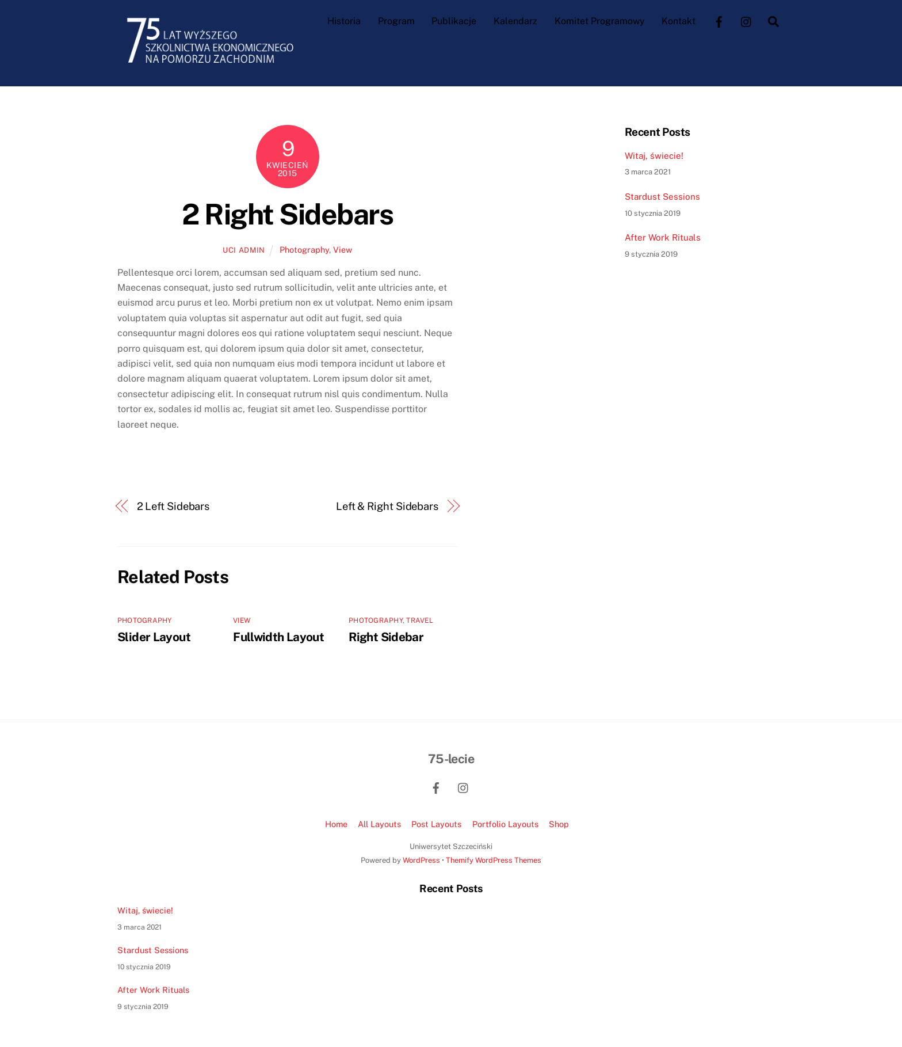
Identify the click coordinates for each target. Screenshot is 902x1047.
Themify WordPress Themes (493, 859)
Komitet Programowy (600, 21)
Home (336, 823)
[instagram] (746, 20)
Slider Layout (153, 636)
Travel (419, 620)
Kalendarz (515, 21)
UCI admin (244, 250)
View (342, 249)
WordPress (421, 859)
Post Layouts (436, 823)
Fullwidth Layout (278, 636)
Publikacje (453, 21)
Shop (559, 823)
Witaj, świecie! (654, 155)
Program (396, 21)
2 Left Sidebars (173, 506)
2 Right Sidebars (287, 213)
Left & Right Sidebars (387, 506)
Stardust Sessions (662, 196)
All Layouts (379, 823)
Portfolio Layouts (505, 823)
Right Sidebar (386, 636)
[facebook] (719, 20)
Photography (304, 249)
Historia (344, 21)
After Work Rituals (663, 237)
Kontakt (678, 21)
